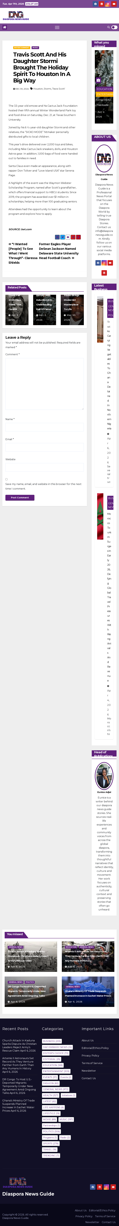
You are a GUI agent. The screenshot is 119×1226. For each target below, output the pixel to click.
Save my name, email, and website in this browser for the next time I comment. (43, 486)
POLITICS (30, 982)
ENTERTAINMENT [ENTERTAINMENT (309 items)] (56, 1071)
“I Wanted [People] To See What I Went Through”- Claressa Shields (23, 253)
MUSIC (35, 48)
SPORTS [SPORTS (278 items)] (51, 1143)
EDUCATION (104, 89)
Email (9, 439)
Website (10, 459)
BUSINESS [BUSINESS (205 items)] (52, 1041)
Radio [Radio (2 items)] (65, 1137)
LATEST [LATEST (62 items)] (49, 1101)
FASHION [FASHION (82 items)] (51, 1083)
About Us (88, 1040)
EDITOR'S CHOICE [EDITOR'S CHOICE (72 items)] (55, 1053)
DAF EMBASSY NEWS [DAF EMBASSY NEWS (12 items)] (57, 1047)
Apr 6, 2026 (18, 966)
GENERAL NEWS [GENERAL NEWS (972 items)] (55, 1089)
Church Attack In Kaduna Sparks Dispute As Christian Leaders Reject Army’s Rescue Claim (28, 956)
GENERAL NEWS (15, 947)
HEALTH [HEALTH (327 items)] (50, 1095)
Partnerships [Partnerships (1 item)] (51, 1125)
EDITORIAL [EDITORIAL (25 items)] (51, 1059)
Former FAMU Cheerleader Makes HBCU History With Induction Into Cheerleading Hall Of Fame (44, 295)
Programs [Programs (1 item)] (50, 1137)
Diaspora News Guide (28, 1194)
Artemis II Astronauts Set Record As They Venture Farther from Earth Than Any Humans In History (87, 956)
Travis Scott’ (58, 88)
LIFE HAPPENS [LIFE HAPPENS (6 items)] (53, 1107)
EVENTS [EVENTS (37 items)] (50, 1077)
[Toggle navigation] (57, 27)
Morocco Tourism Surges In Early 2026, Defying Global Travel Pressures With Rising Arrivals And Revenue (109, 597)
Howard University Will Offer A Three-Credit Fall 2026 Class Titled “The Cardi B (17, 295)
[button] (108, 27)
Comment (12, 354)
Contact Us (89, 1078)
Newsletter (89, 1070)
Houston (38, 88)
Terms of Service (92, 1063)
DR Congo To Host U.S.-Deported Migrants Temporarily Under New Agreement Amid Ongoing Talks (27, 991)
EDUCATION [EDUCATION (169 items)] (53, 1065)
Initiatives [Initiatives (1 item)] (68, 1095)
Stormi (47, 88)
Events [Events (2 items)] (65, 1077)
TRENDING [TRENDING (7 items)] (51, 1155)
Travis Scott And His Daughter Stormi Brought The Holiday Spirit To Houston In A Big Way (41, 67)
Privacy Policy (90, 1055)
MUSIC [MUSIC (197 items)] (66, 1119)
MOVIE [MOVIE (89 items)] (49, 1119)
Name (10, 419)
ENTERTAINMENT (21, 48)
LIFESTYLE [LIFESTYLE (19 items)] (51, 1113)
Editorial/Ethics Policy (95, 1048)
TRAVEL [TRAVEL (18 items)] (49, 1149)
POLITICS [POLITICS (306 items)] (51, 1131)
